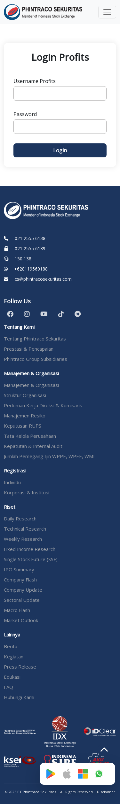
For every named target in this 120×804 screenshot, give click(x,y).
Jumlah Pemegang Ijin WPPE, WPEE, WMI (49, 456)
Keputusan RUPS (22, 426)
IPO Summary (19, 569)
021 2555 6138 (30, 238)
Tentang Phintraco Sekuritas (35, 338)
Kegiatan (13, 656)
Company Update (23, 590)
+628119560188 (31, 269)
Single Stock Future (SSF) (31, 559)
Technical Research (25, 529)
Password (25, 114)
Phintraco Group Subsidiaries (35, 359)
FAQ (8, 687)
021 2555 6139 (30, 248)
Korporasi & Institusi (26, 492)
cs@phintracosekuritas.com (43, 279)
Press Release (20, 666)
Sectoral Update (22, 600)
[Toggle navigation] (107, 12)
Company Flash (20, 579)
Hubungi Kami (19, 697)
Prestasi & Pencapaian (28, 349)
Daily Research (20, 518)
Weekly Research (23, 539)
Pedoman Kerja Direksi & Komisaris (43, 405)
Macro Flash (17, 610)
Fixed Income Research (29, 549)
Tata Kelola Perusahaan (30, 436)
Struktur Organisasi (25, 395)
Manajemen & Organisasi (31, 385)
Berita (10, 646)
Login (60, 150)
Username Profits (34, 81)
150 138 (23, 259)
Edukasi (12, 677)
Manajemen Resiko (24, 415)
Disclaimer (106, 791)
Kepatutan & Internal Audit (33, 446)
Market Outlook (21, 620)
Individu (12, 482)
